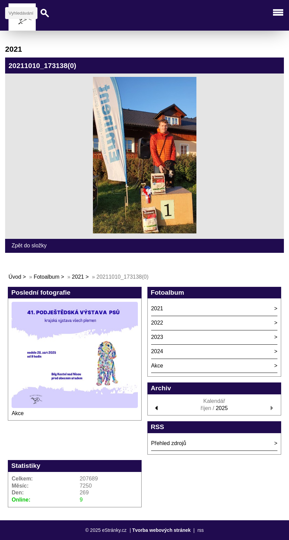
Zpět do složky (29, 245)
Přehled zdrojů (168, 443)
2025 (222, 408)
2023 (157, 337)
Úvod (15, 277)
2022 (157, 323)
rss (200, 530)
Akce (18, 413)
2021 (78, 277)
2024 (157, 351)
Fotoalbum (47, 277)
